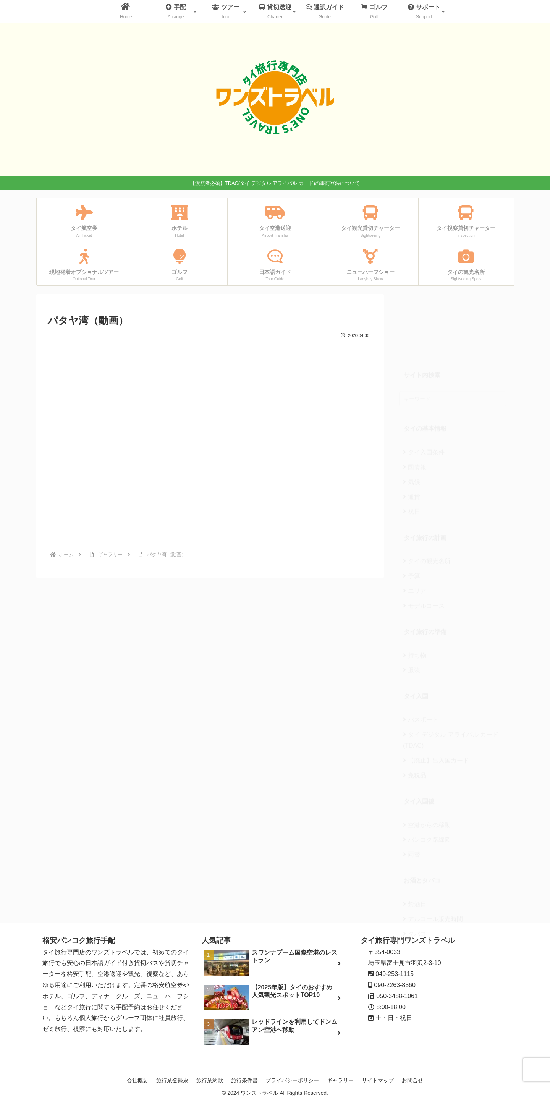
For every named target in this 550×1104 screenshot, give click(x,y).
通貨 (411, 439)
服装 (411, 612)
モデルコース (424, 548)
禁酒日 (414, 846)
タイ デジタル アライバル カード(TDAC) (450, 682)
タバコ (414, 876)
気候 (411, 424)
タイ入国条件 (424, 395)
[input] (452, 341)
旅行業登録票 (172, 1080)
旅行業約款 (209, 1080)
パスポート (420, 662)
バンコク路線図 (427, 782)
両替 (411, 797)
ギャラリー (340, 1080)
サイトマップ (378, 1080)
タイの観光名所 (427, 503)
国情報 (414, 409)
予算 (411, 518)
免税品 (414, 718)
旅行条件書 (244, 1080)
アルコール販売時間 (433, 861)
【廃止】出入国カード (436, 703)
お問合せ (413, 1080)
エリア (414, 533)
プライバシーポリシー (292, 1080)
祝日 (411, 454)
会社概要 (137, 1080)
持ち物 (414, 598)
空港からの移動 (427, 767)
